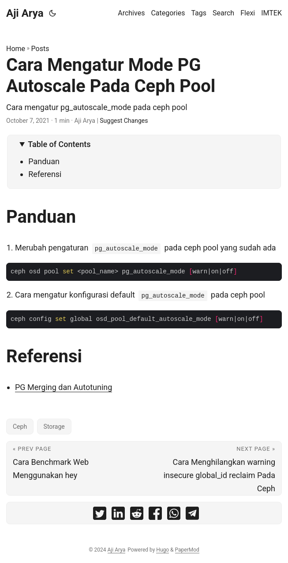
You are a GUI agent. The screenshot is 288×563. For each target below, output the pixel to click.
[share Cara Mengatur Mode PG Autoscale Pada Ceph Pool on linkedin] (118, 515)
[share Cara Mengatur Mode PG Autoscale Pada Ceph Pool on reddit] (136, 515)
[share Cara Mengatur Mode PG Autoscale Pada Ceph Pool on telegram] (192, 515)
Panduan (44, 161)
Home (15, 48)
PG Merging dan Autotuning (63, 387)
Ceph (20, 426)
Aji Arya (25, 13)
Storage (54, 426)
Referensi (44, 174)
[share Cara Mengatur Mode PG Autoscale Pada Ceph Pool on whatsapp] (173, 515)
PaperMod (187, 550)
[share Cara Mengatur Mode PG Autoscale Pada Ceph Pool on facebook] (155, 515)
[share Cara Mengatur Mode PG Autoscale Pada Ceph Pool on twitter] (99, 515)
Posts (40, 48)
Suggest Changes (124, 120)
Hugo (162, 550)
